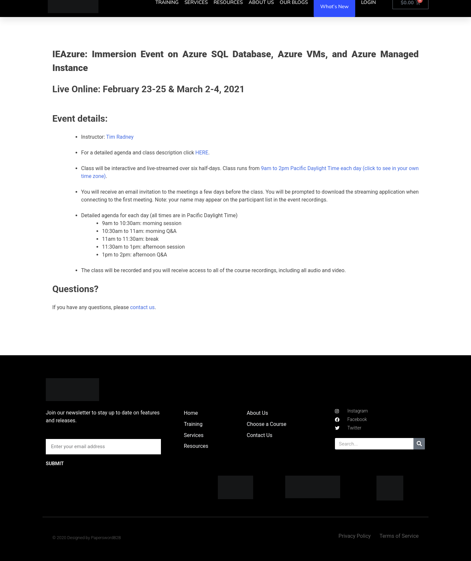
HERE (201, 152)
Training (193, 424)
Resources (196, 446)
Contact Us (259, 435)
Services (193, 435)
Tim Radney (119, 137)
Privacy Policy (355, 536)
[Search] (419, 443)
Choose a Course (266, 424)
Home (191, 413)
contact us (142, 307)
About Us (257, 413)
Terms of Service (399, 536)
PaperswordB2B (106, 537)
